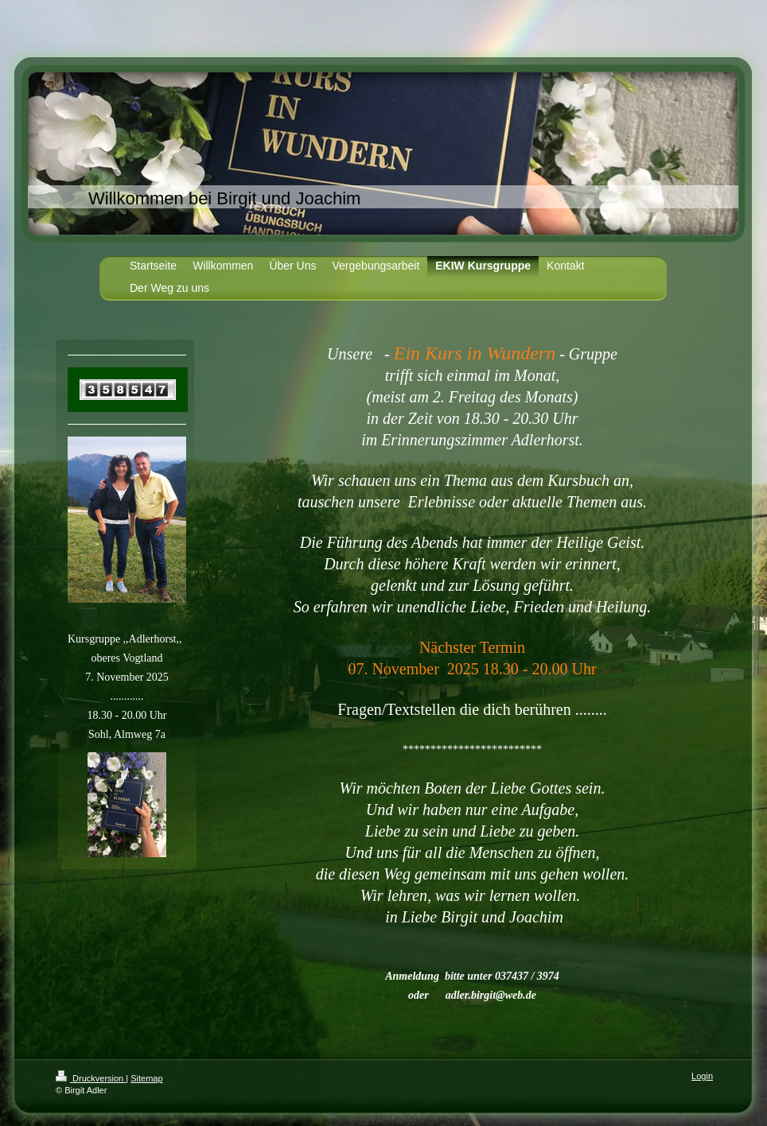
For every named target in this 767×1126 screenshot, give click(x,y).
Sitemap (146, 1078)
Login (702, 1076)
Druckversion (91, 1078)
